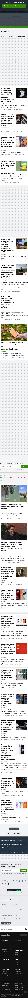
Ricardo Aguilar (9, 156)
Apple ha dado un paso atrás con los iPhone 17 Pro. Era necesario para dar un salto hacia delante (7, 782)
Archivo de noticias (14, 833)
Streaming (12, 852)
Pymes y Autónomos (19, 973)
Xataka (3, 943)
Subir (22, 935)
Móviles (3, 150)
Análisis (3, 310)
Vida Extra (16, 945)
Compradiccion (5, 975)
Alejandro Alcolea (9, 109)
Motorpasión (17, 962)
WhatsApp (1, 477)
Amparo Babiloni (9, 821)
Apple (23, 852)
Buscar (26, 929)
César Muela (7, 182)
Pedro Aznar (7, 291)
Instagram (14, 477)
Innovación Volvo (16, 14)
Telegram (18, 477)
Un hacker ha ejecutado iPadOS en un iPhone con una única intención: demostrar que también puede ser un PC (7, 245)
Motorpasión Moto (18, 964)
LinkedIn (1, 480)
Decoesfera (4, 973)
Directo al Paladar (6, 962)
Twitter (4, 477)
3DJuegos (16, 943)
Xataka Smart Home (6, 949)
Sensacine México (18, 985)
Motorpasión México (19, 989)
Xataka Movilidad (18, 910)
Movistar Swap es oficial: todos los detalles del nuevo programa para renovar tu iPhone (7, 673)
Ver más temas (6, 923)
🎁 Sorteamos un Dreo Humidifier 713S (10, 27)
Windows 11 (17, 918)
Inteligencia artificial (7, 915)
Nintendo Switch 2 (20, 36)
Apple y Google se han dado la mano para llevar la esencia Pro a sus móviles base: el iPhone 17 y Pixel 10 (7, 594)
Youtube (11, 477)
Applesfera (4, 947)
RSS (21, 477)
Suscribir (24, 466)
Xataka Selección (6, 171)
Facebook (8, 477)
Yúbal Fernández (9, 638)
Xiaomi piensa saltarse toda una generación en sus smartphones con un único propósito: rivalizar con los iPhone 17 (7, 573)
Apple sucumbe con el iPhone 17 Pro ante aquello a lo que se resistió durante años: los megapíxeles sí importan (8, 725)
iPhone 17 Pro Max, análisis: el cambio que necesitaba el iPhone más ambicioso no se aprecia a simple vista (12, 345)
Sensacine (16, 952)
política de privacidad (20, 469)
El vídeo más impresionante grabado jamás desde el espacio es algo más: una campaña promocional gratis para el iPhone (7, 95)
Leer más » (13, 107)
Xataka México (5, 983)
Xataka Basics (5, 627)
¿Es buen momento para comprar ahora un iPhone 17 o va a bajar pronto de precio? (8, 165)
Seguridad (4, 761)
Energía (3, 910)
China (12, 36)
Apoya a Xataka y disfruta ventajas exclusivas (14, 892)
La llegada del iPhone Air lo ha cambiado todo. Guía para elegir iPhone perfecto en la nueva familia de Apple (7, 806)
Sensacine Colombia (19, 987)
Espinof (16, 954)
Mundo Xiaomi (5, 951)
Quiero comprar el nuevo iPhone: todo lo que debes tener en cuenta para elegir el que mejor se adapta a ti (7, 620)
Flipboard (24, 477)
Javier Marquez (9, 319)
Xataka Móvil (5, 945)
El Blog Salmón (17, 971)
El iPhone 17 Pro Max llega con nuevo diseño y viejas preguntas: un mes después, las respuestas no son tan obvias (8, 302)
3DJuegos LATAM (18, 983)
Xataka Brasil (5, 985)
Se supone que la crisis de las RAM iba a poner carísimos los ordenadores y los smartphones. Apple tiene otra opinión (8, 120)
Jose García (8, 562)
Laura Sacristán (8, 689)
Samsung (16, 912)
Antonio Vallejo (8, 260)
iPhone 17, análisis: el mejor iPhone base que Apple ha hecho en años (13, 506)
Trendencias (4, 971)
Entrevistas (4, 280)
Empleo (3, 918)
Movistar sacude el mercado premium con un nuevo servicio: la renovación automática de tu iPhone (7, 699)
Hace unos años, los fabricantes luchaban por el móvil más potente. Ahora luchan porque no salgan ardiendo (7, 142)
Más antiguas (14, 829)
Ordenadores (5, 127)
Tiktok (4, 480)
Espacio (3, 103)
